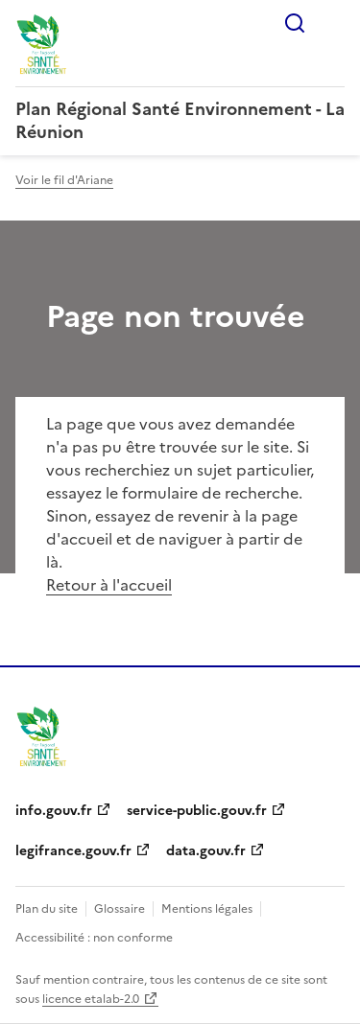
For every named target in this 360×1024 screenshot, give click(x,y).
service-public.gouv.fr (197, 811)
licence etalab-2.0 (90, 999)
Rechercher (295, 23)
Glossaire (119, 909)
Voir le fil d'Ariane (64, 180)
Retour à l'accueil (109, 584)
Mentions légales (206, 909)
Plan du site (46, 909)
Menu (333, 23)
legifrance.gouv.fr (73, 851)
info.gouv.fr (53, 811)
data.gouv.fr (206, 851)
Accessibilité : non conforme (94, 937)
